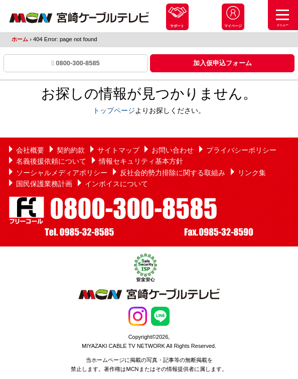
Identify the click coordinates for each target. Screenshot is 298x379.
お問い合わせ (173, 150)
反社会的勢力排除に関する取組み (172, 173)
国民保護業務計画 (44, 184)
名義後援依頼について (51, 161)
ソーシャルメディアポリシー (61, 173)
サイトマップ (118, 150)
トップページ (114, 110)
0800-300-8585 (76, 63)
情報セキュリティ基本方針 (141, 161)
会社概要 (30, 150)
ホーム (20, 39)
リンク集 (252, 173)
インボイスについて (116, 184)
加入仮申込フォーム (222, 63)
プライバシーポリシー (241, 150)
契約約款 (71, 150)
